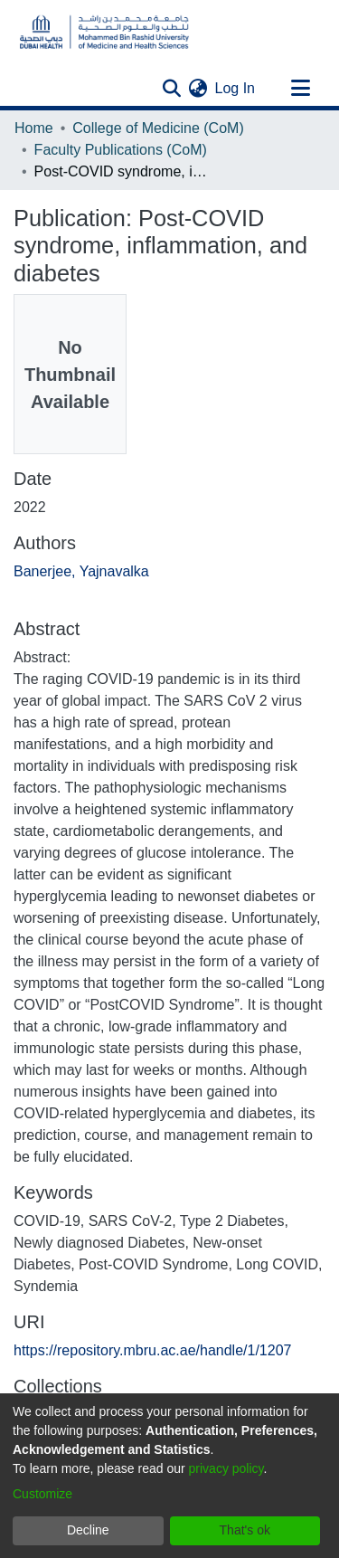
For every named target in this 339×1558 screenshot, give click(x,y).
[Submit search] (172, 89)
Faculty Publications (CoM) (120, 149)
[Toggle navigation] (300, 88)
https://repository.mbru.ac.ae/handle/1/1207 (152, 1350)
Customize (42, 1494)
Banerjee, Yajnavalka (81, 571)
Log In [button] (236, 88)
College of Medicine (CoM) (157, 128)
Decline (88, 1530)
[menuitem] (198, 89)
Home (33, 128)
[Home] (104, 32)
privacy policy (226, 1468)
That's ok (245, 1530)
